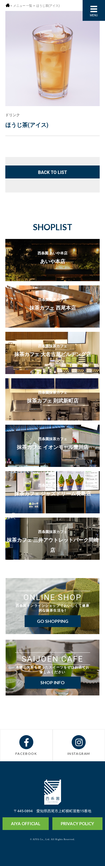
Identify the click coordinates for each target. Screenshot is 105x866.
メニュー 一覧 (22, 5)
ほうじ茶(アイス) (48, 5)
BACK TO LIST (52, 172)
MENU (94, 15)
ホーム (8, 5)
